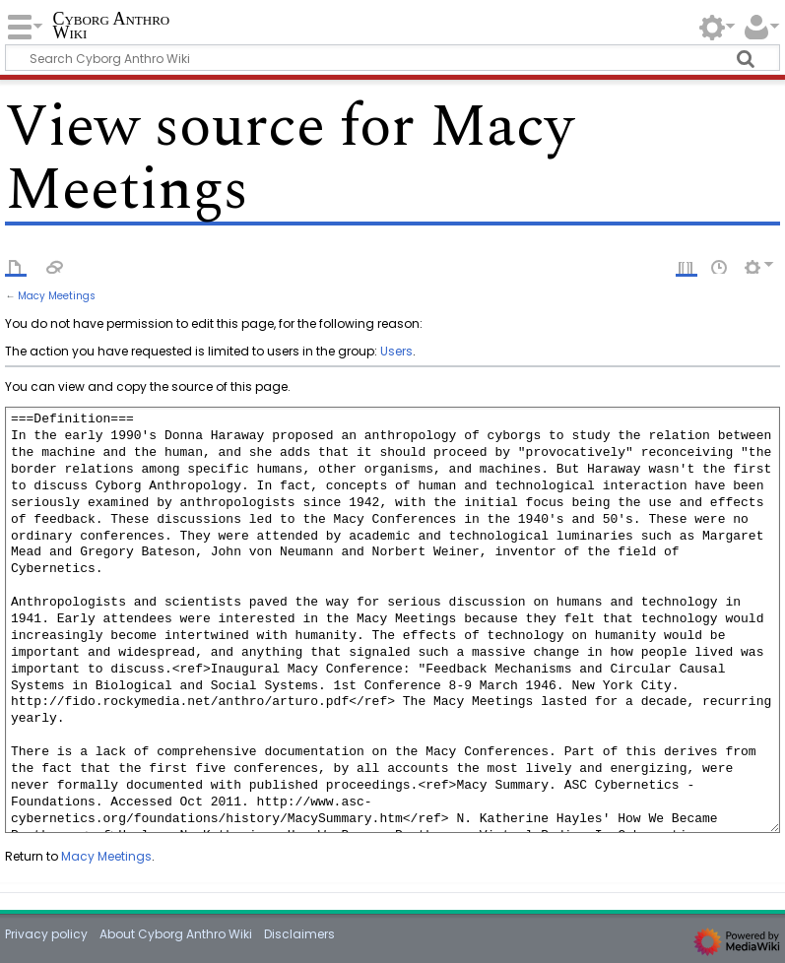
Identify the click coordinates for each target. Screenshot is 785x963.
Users (396, 351)
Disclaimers (299, 934)
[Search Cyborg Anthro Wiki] (392, 57)
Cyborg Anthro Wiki (110, 26)
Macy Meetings (57, 296)
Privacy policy (46, 934)
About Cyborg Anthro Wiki (175, 934)
